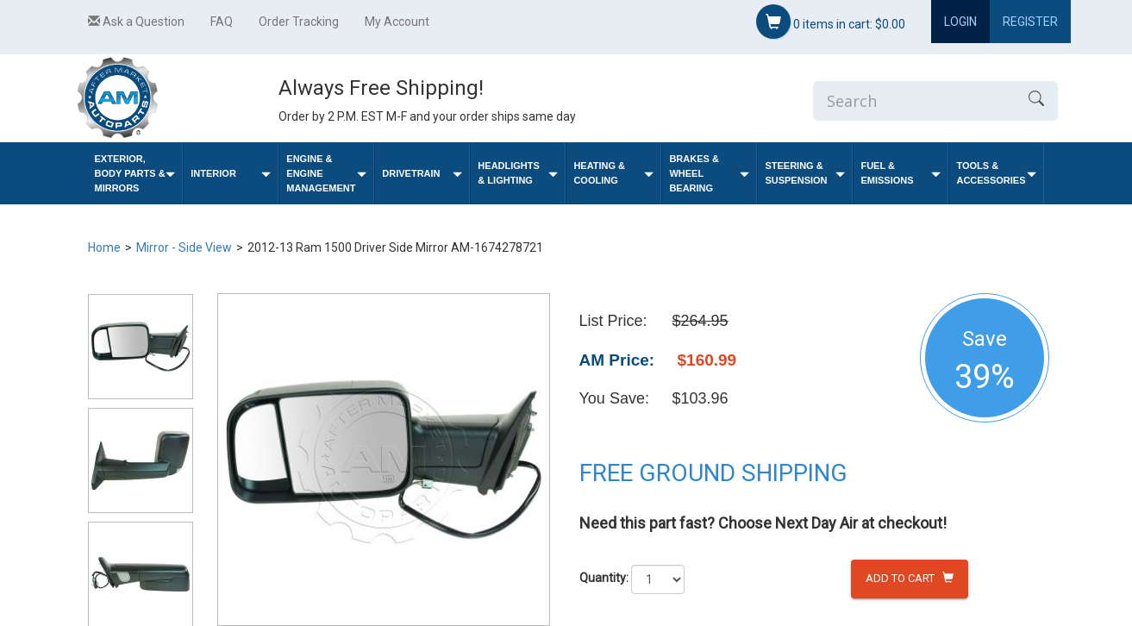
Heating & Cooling (613, 172)
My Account (397, 21)
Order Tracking (299, 21)
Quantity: (604, 578)
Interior (231, 173)
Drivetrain (422, 173)
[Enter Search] (914, 101)
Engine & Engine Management (326, 173)
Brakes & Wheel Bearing (709, 173)
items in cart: (830, 21)
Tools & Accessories (996, 172)
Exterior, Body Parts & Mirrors (135, 173)
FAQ (221, 21)
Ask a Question (136, 21)
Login (960, 21)
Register (1030, 21)
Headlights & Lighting (518, 172)
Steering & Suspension (805, 172)
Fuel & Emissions (900, 172)
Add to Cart (910, 578)
